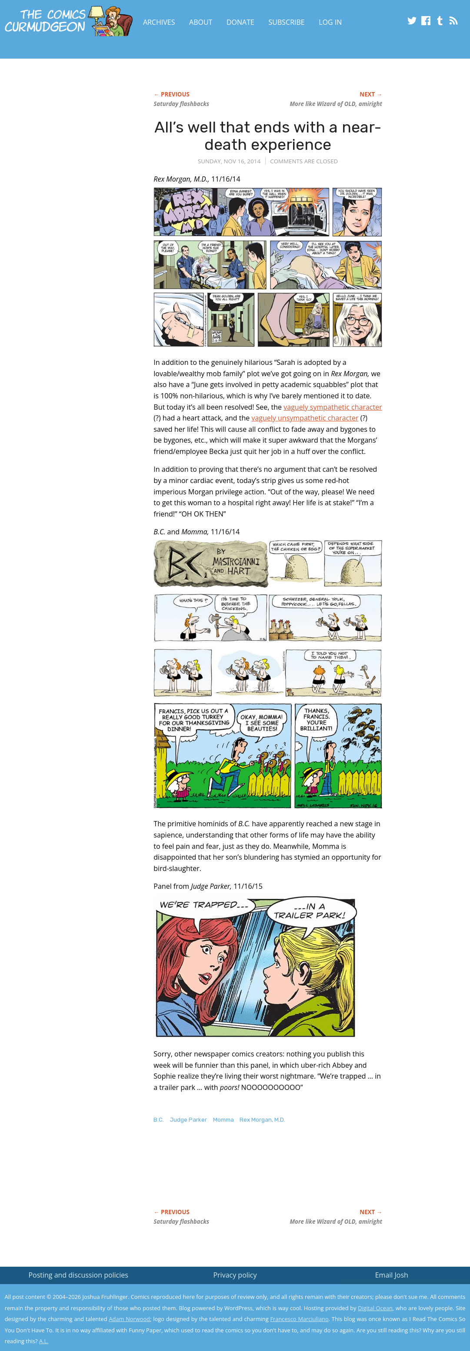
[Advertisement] (70, 164)
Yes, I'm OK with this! (396, 1318)
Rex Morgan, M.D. (262, 1119)
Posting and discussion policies (78, 1275)
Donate (240, 22)
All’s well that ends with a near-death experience (267, 136)
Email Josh (391, 1275)
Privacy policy (235, 1275)
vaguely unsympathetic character (304, 418)
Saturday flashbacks (181, 104)
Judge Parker (188, 1119)
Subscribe (287, 22)
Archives (159, 22)
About (200, 22)
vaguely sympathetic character (332, 407)
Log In (330, 22)
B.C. (158, 1119)
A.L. (44, 1341)
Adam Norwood (129, 1319)
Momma (223, 1119)
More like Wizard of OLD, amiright (336, 104)
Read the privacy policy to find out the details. (392, 1296)
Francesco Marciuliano (299, 1319)
